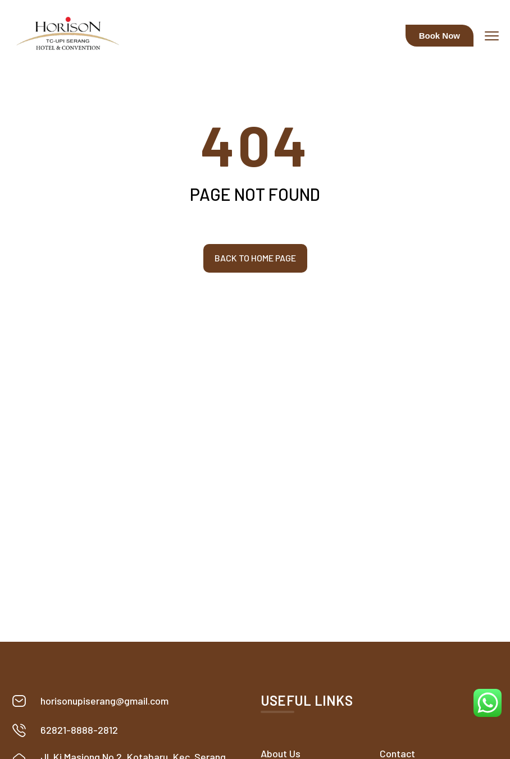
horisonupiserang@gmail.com (104, 700)
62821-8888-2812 (79, 730)
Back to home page (255, 257)
